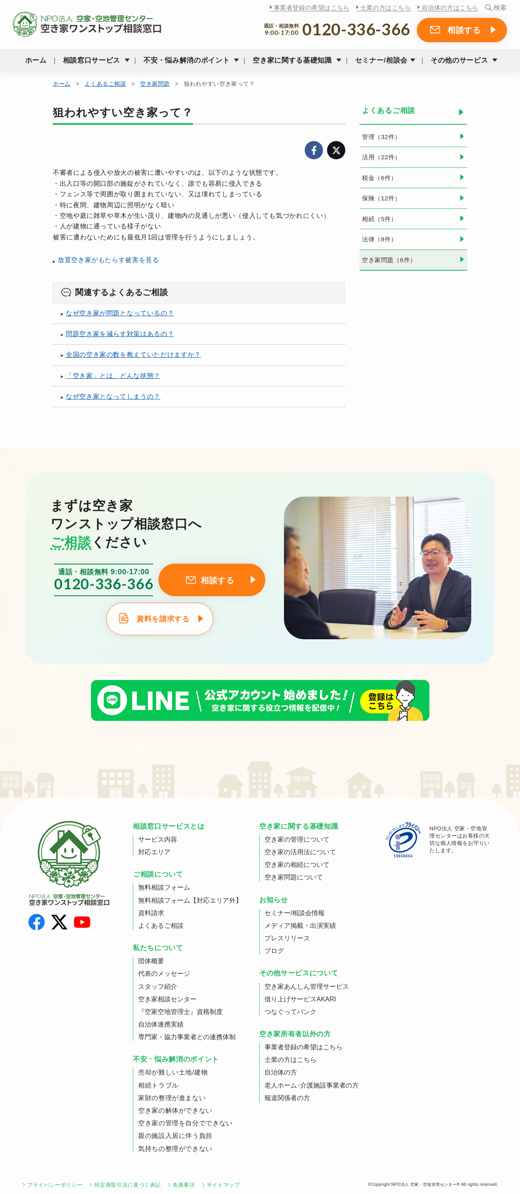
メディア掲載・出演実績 (300, 925)
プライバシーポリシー (54, 1185)
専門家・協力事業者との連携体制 (187, 1036)
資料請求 (151, 913)
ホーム (36, 60)
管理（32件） (381, 136)
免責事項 (184, 1185)
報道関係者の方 (287, 1097)
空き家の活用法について (300, 852)
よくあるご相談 (105, 83)
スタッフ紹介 (157, 986)
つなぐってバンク (290, 1011)
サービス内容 (157, 839)
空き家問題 (155, 83)
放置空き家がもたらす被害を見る (108, 259)
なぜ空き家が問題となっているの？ (120, 313)
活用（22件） (381, 157)
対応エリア (154, 852)
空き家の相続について (296, 864)
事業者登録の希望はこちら (312, 7)
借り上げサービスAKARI (300, 999)
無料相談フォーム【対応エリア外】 (190, 900)
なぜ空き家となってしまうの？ (113, 396)
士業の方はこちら (385, 7)
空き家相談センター (167, 999)
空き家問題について (293, 877)
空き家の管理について (296, 839)
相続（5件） (379, 218)
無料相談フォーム (164, 887)
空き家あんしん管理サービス (306, 986)
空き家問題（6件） (389, 259)
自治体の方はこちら (450, 7)
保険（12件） (381, 198)
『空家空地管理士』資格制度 (180, 1011)
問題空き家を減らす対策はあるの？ (120, 333)
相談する (464, 30)
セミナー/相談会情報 (294, 913)
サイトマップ (223, 1185)
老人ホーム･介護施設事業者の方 (311, 1085)
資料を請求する (162, 619)
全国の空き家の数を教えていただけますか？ (133, 354)
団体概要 (151, 960)
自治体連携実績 (161, 1024)
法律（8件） (379, 239)
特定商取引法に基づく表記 (127, 1185)
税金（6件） (379, 177)
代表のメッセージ (164, 973)
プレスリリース (287, 938)
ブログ (274, 950)
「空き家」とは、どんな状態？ (113, 375)
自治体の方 (280, 1072)
